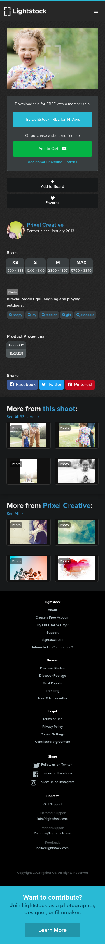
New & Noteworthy (52, 698)
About (52, 609)
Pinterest (79, 384)
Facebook (22, 384)
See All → (15, 514)
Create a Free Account (52, 617)
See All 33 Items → (23, 417)
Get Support (52, 804)
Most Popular (52, 683)
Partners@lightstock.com (52, 833)
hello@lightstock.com (52, 848)
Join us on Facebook (56, 773)
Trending (52, 690)
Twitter (51, 384)
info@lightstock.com (52, 818)
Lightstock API (52, 639)
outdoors (85, 314)
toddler (49, 314)
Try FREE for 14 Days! (53, 624)
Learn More (52, 930)
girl (66, 314)
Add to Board (52, 184)
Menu (96, 11)
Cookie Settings (53, 734)
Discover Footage (52, 675)
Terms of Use (53, 719)
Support (52, 632)
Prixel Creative (45, 225)
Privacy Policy (52, 726)
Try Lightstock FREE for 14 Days (52, 119)
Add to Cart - (53, 149)
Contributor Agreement (52, 741)
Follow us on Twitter (56, 764)
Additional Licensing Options (52, 162)
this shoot (59, 408)
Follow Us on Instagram (56, 781)
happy (15, 314)
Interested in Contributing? (52, 647)
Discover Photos (52, 668)
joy (32, 314)
